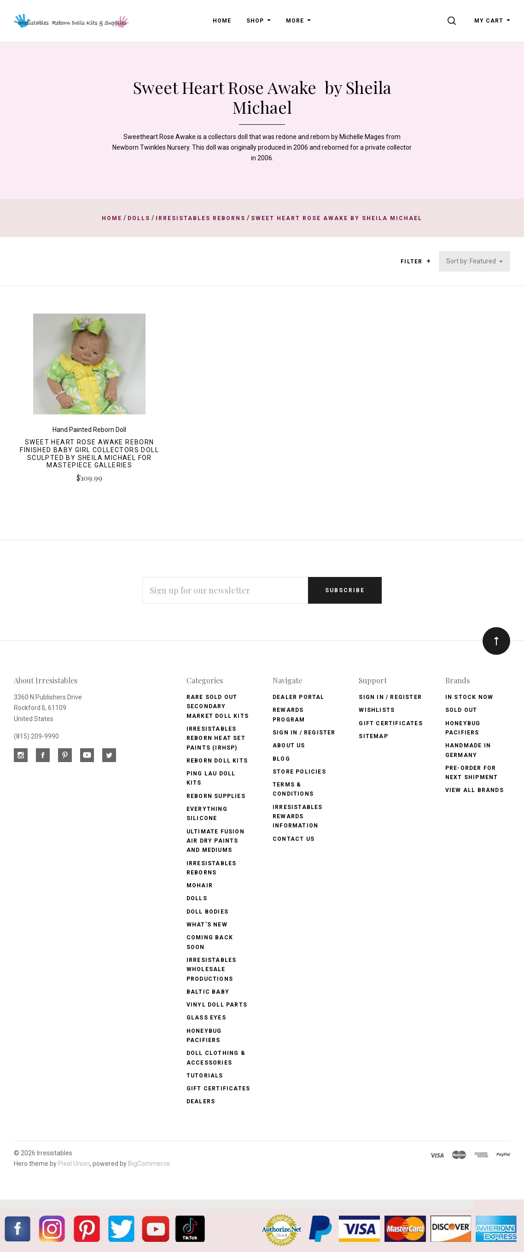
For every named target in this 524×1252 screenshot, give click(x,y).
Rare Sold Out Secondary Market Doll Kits (217, 706)
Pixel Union (74, 1163)
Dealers (200, 1101)
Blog (281, 759)
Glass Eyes (206, 1017)
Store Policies (299, 772)
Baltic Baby (207, 992)
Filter (416, 261)
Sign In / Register (304, 732)
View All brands (474, 790)
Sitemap (373, 736)
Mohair (199, 885)
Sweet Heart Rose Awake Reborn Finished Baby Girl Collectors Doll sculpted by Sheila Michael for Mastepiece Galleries (89, 453)
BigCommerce (149, 1163)
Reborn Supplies (215, 796)
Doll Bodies (207, 911)
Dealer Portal (299, 697)
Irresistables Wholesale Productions (211, 969)
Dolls (196, 898)
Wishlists (377, 710)
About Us (289, 745)
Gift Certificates (218, 1088)
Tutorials (204, 1075)
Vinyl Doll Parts (216, 1005)
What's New (206, 924)
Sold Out (461, 710)
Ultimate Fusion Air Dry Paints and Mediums (215, 841)
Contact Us (293, 839)
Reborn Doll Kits (217, 760)
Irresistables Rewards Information (298, 816)
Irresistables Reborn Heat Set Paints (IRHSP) (215, 738)
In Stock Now (469, 697)
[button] (428, 261)
